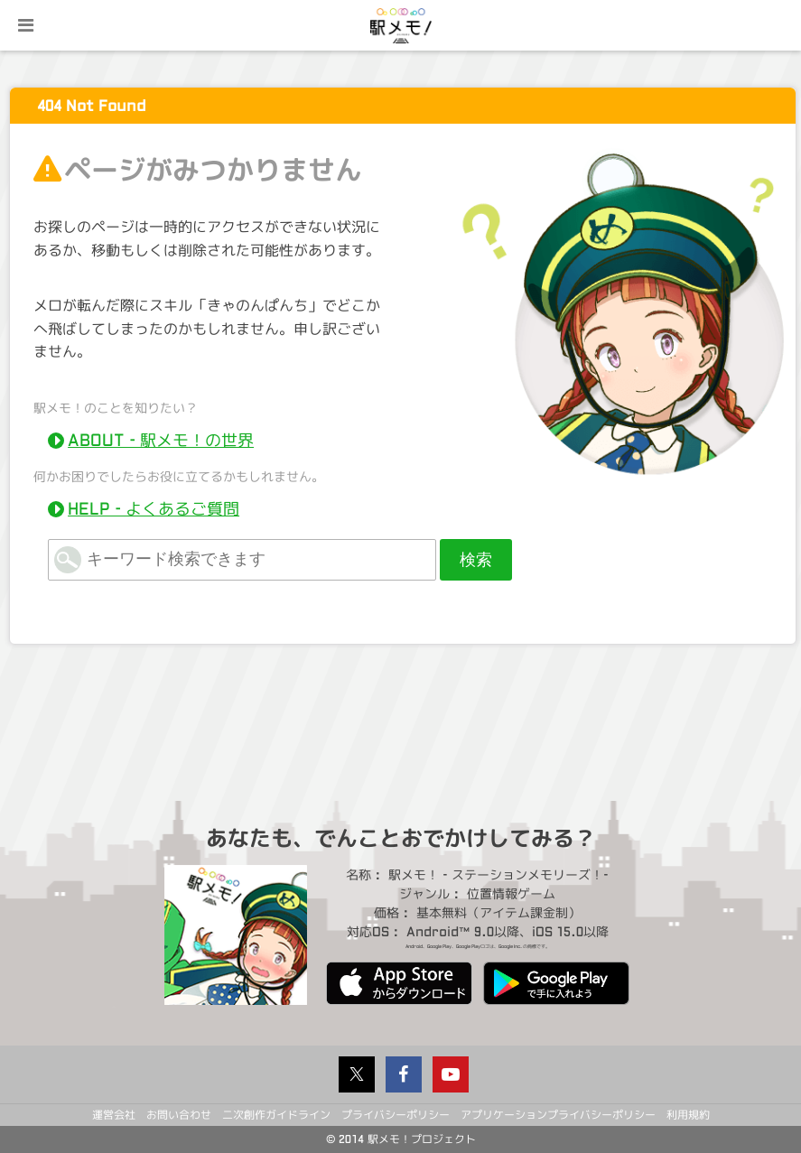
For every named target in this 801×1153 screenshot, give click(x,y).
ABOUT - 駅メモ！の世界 (161, 440)
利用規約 (688, 1114)
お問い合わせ (178, 1114)
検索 (476, 560)
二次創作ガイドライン (276, 1114)
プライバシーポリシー (395, 1114)
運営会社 (113, 1114)
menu (25, 25)
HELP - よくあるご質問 (153, 509)
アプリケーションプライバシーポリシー (558, 1114)
